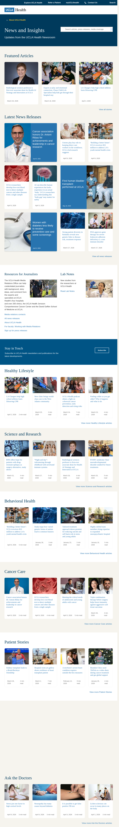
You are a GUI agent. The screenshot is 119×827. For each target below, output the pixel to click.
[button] (33, 3)
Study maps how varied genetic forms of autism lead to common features (44, 529)
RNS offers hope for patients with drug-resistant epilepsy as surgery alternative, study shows (16, 465)
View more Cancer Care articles (98, 624)
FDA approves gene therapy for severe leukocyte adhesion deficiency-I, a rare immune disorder (98, 237)
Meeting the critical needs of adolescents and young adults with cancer (72, 599)
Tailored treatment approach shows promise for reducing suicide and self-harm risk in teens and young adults (72, 532)
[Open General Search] (112, 2)
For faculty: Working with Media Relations (22, 326)
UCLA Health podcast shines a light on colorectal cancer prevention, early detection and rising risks (72, 401)
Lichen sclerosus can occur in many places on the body (99, 806)
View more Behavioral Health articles (96, 553)
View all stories (105, 109)
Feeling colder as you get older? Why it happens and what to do (100, 398)
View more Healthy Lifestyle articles (96, 423)
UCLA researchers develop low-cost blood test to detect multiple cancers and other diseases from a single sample (16, 190)
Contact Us (92, 3)
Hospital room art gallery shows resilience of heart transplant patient (44, 670)
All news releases (12, 318)
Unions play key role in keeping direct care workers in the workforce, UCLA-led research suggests (72, 148)
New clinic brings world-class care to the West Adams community (44, 398)
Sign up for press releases (15, 330)
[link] (30, 142)
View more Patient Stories (101, 692)
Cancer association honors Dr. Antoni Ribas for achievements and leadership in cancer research (16, 602)
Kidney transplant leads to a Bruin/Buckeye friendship (16, 670)
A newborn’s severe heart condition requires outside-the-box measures (72, 670)
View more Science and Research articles (94, 486)
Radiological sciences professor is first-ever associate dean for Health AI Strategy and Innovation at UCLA (21, 90)
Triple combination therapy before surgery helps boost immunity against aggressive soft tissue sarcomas (99, 602)
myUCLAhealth (72, 3)
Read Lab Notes (68, 291)
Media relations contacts (15, 314)
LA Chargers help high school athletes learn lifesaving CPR (15, 398)
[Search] (111, 29)
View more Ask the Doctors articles (97, 823)
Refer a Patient (54, 3)
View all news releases (102, 256)
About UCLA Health (17, 20)
